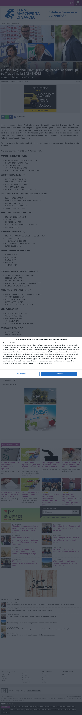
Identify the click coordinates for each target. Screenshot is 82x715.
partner (18, 343)
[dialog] (41, 357)
